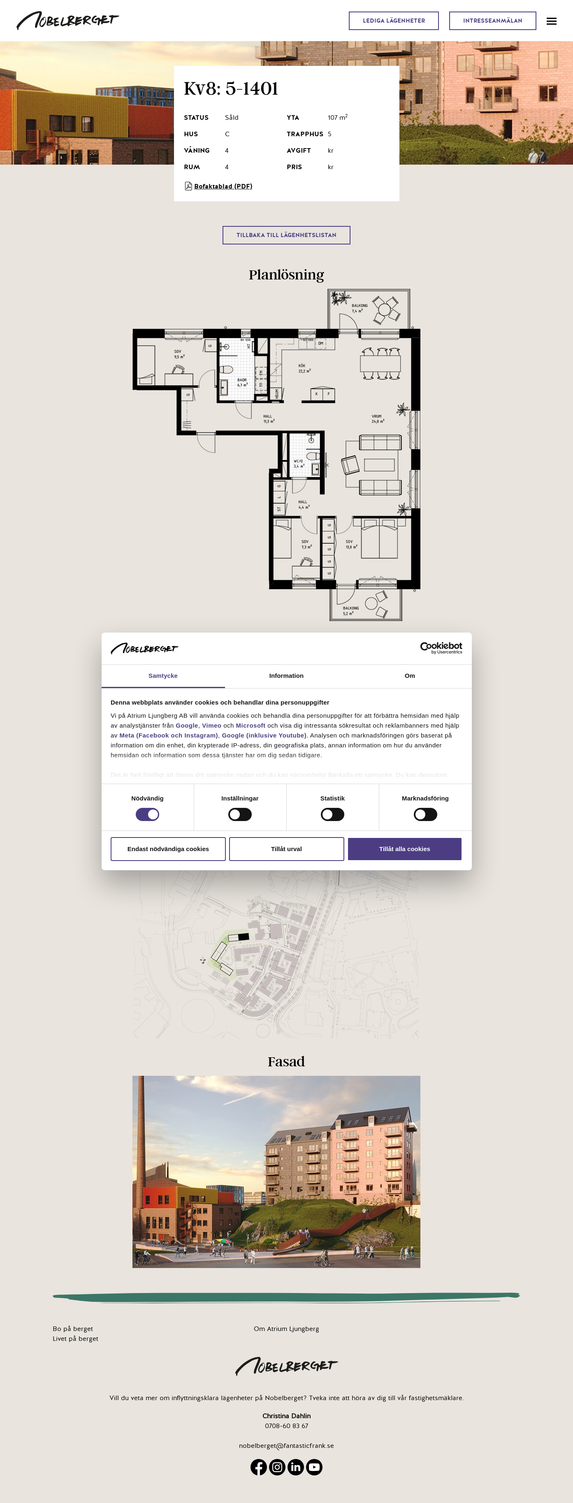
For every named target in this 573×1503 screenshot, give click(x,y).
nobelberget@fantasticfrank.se (286, 1445)
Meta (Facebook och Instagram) (169, 735)
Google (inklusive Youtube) (264, 735)
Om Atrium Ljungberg (286, 1328)
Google (187, 725)
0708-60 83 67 (286, 1426)
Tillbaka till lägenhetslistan (286, 235)
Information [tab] (286, 675)
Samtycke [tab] (163, 675)
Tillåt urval (286, 848)
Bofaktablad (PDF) (218, 186)
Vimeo (211, 725)
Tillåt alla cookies (404, 848)
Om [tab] (410, 675)
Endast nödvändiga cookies (168, 848)
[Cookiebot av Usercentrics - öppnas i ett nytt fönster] (426, 648)
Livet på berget (75, 1338)
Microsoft (251, 725)
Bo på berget (73, 1328)
